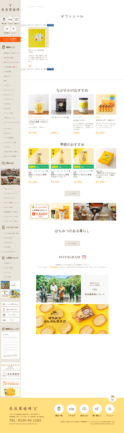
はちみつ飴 (7, 104)
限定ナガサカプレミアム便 (11, 62)
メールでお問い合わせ (12, 304)
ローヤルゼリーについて (10, 193)
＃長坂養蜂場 (53, 267)
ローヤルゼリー (8, 128)
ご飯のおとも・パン (9, 118)
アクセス (11, 320)
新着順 (44, 25)
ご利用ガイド (7, 263)
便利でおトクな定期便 (10, 156)
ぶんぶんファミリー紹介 (10, 221)
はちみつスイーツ (9, 94)
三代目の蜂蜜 (11, 67)
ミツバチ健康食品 (9, 138)
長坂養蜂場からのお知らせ (11, 212)
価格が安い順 (30, 25)
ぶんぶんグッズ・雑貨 (10, 142)
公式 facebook (8, 242)
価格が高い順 (38, 25)
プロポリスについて (9, 198)
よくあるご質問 (8, 268)
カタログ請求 (7, 277)
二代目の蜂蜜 (7, 71)
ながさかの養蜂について (10, 203)
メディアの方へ (12, 314)
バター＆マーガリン (9, 90)
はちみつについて (9, 189)
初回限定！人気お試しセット (12, 53)
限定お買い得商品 (9, 58)
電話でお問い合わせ (11, 309)
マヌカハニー (7, 85)
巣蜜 (5, 81)
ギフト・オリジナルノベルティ (12, 123)
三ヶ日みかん (7, 147)
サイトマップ (7, 272)
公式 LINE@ (7, 247)
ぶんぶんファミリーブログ (11, 216)
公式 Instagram (8, 238)
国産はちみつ (7, 76)
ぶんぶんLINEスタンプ (10, 252)
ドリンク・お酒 (8, 113)
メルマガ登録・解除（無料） (12, 233)
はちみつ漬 (7, 108)
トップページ (31, 6)
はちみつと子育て (9, 207)
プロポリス (7, 133)
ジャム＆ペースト (8, 99)
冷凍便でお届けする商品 (10, 151)
